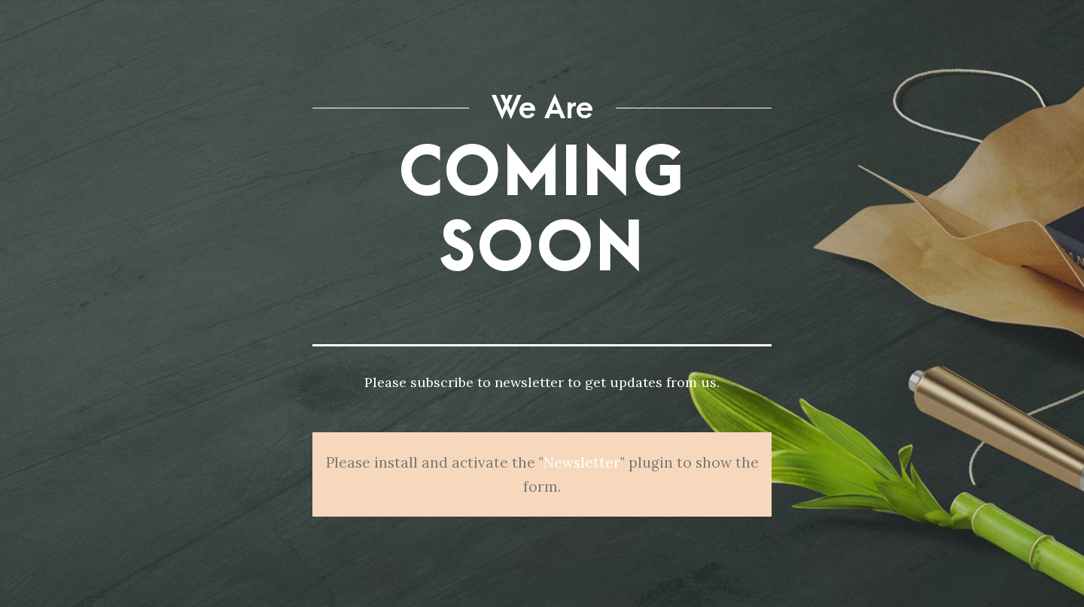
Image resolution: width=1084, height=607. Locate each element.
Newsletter (582, 462)
